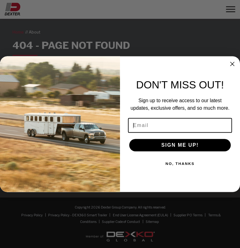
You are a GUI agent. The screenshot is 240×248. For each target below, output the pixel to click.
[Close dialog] (232, 64)
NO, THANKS (179, 163)
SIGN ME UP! (180, 145)
